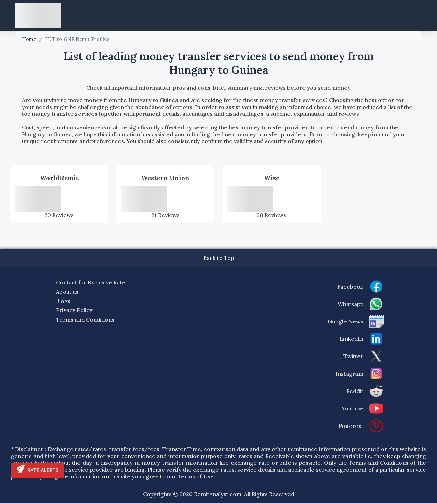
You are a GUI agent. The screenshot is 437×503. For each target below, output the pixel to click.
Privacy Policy (74, 310)
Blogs (63, 300)
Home (29, 39)
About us (67, 291)
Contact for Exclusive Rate (90, 282)
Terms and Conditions (85, 319)
